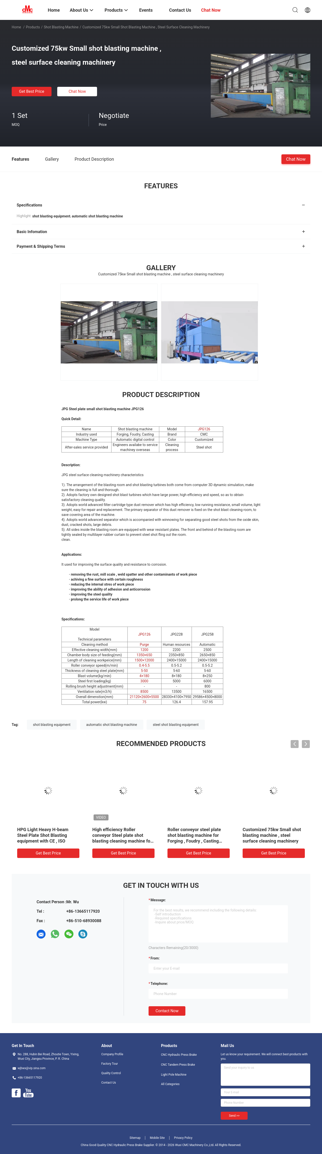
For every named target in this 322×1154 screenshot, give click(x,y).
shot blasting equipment (52, 725)
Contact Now (167, 1010)
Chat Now (77, 91)
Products (33, 27)
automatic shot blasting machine (111, 725)
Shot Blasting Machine (61, 27)
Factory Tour (109, 1063)
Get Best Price (31, 91)
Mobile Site (157, 1138)
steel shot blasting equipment (176, 725)
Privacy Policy (183, 1138)
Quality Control (111, 1073)
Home (16, 27)
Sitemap (135, 1138)
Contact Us (108, 1082)
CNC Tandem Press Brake (178, 1064)
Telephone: (159, 984)
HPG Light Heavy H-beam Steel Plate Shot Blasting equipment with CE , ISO (42, 835)
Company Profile (112, 1054)
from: (155, 958)
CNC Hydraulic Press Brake (179, 1054)
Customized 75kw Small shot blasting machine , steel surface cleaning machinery (272, 835)
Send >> (234, 1115)
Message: (158, 900)
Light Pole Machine (173, 1074)
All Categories (170, 1084)
